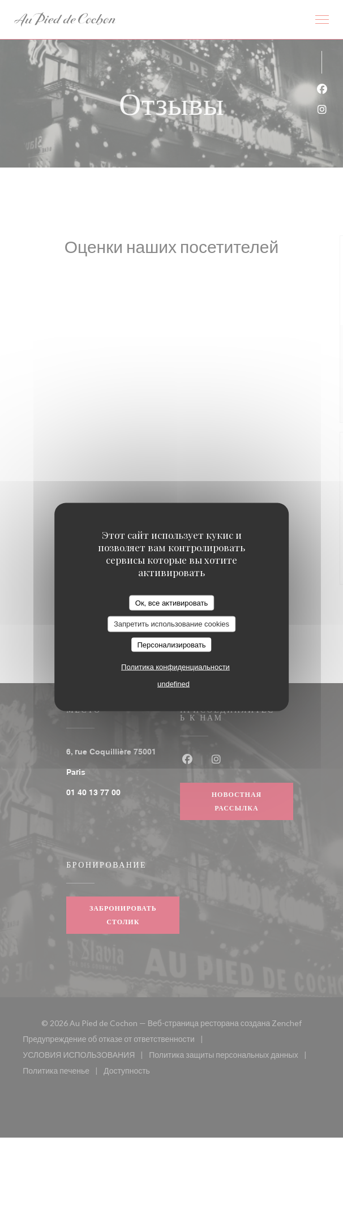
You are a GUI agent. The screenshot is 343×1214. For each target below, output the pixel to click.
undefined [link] (173, 684)
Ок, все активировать (171, 602)
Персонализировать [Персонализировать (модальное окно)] (171, 644)
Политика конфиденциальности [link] (175, 667)
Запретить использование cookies (171, 624)
